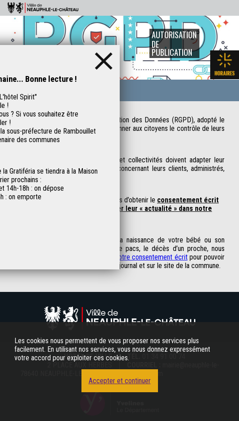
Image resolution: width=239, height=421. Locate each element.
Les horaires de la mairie (224, 64)
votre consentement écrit (151, 257)
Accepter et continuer (120, 380)
